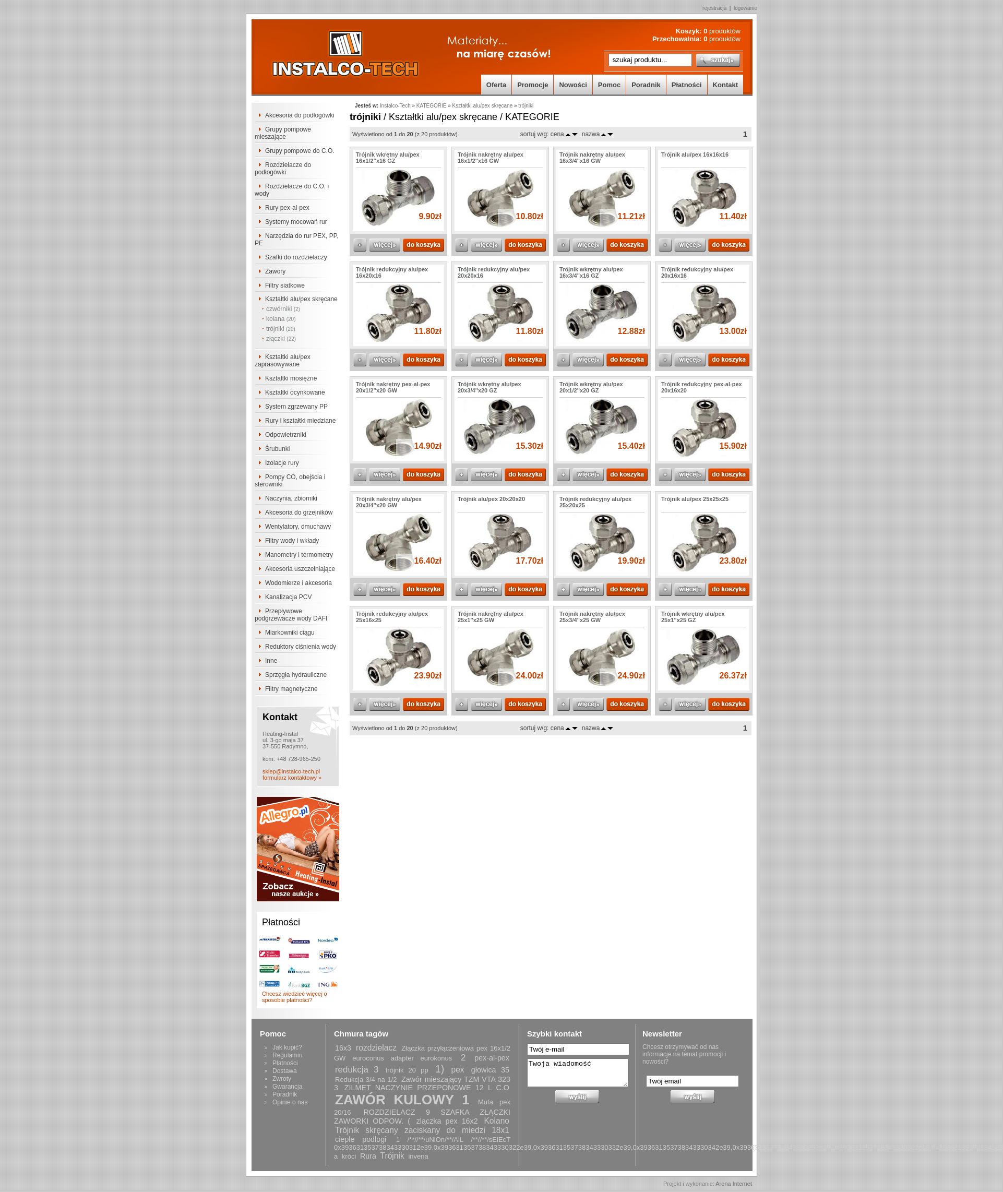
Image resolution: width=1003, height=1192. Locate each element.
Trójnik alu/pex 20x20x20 (491, 499)
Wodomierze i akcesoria (298, 583)
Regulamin (287, 1055)
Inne (271, 660)
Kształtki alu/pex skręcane (301, 299)
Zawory (275, 271)
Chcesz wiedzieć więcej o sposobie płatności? (294, 997)
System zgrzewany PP (296, 406)
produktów (722, 31)
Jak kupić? (287, 1047)
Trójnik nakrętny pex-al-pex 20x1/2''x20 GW (393, 387)
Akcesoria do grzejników (298, 512)
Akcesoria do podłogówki (300, 115)
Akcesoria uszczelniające (300, 569)
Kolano (496, 1120)
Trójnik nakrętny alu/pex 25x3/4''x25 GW (592, 617)
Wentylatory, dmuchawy (298, 526)
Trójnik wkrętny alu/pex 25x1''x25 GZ (693, 617)
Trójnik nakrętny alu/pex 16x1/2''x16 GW (490, 157)
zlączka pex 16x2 (447, 1121)
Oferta (496, 85)
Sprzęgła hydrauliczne (296, 674)
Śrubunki (277, 448)
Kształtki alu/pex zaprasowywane (283, 360)
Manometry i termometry (299, 554)
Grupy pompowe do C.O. (300, 150)
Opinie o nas (289, 1102)
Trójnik (392, 1155)
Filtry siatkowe (285, 285)
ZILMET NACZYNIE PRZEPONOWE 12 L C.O (426, 1087)
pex (457, 1069)
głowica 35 (490, 1070)
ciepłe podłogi (360, 1139)
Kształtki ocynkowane (295, 392)
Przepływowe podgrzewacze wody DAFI (291, 614)
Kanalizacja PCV (288, 597)
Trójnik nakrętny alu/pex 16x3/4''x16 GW (592, 157)
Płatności (687, 85)
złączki (281, 338)
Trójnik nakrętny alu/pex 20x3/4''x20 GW (389, 502)
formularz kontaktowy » (291, 777)
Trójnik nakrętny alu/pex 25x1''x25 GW (490, 617)
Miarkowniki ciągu (290, 632)
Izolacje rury (282, 463)
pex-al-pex (491, 1058)
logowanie (745, 8)
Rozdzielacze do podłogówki (283, 168)
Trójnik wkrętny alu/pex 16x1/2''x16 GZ (388, 157)
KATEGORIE (431, 106)
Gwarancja (287, 1086)
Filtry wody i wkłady (292, 540)
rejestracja (714, 8)
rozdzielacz (376, 1047)
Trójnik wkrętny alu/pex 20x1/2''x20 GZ (591, 387)
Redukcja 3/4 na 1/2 (366, 1079)
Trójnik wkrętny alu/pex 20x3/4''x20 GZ (489, 387)
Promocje (532, 85)
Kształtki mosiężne (291, 378)
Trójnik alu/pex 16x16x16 (695, 154)
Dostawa (284, 1071)
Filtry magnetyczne (291, 689)
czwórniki (283, 309)
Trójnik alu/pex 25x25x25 (695, 499)
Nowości (573, 85)
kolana (281, 319)
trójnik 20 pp (407, 1070)
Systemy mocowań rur (296, 221)
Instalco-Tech (395, 106)
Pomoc (609, 85)
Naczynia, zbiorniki (291, 498)
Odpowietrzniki (285, 434)
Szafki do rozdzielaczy (296, 257)
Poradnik (646, 85)
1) (439, 1069)
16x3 (343, 1048)
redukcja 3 (357, 1070)
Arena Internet (733, 1184)
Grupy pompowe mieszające (283, 133)
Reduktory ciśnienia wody (300, 646)
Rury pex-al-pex (287, 207)
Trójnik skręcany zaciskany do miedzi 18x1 (422, 1130)
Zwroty (281, 1078)
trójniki (280, 328)
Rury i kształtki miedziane (300, 420)
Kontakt (725, 85)
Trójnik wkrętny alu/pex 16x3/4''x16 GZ (591, 272)
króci (349, 1156)
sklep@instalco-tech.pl (291, 771)
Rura (368, 1156)
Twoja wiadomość (577, 1072)
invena (418, 1156)
